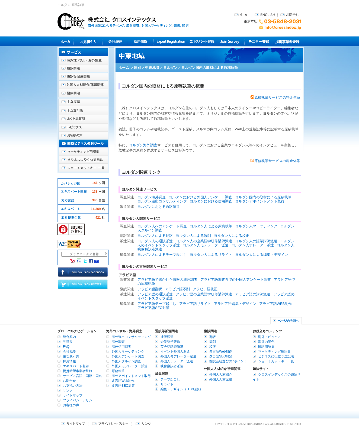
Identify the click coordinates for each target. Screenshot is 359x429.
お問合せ (289, 14)
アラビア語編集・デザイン (235, 304)
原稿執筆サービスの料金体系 (275, 97)
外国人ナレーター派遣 (177, 361)
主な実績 (83, 103)
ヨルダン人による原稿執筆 (211, 226)
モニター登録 (259, 41)
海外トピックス (83, 127)
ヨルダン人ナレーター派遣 (253, 245)
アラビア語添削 (177, 289)
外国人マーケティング (128, 351)
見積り (88, 41)
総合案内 (69, 337)
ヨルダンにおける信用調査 (211, 201)
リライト (167, 384)
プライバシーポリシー (79, 400)
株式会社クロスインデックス (123, 21)
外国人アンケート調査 (128, 356)
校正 (212, 347)
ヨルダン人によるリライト (211, 255)
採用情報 (141, 41)
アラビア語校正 (205, 289)
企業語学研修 (170, 342)
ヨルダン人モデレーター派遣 (206, 245)
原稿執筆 (118, 371)
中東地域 (152, 68)
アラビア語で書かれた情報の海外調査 (167, 280)
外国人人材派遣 (220, 379)
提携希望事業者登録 (77, 371)
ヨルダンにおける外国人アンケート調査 (200, 197)
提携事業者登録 (287, 41)
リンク (68, 390)
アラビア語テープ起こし (156, 304)
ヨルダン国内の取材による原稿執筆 (263, 197)
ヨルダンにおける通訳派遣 (158, 207)
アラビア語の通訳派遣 (155, 294)
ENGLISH (265, 14)
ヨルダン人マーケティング (256, 226)
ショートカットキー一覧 (83, 168)
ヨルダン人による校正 (231, 236)
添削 (212, 342)
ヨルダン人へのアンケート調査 (162, 226)
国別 (137, 68)
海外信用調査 (121, 347)
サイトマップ (72, 395)
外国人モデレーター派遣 (130, 366)
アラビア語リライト (195, 304)
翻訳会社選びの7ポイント (228, 361)
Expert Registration (171, 41)
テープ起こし (170, 379)
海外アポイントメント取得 (131, 376)
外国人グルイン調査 (126, 361)
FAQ (66, 347)
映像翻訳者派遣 (172, 366)
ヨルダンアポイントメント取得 (259, 201)
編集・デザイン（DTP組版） (182, 389)
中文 (241, 14)
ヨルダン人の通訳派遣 (155, 241)
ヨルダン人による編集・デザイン (261, 255)
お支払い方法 (72, 386)
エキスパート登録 (202, 41)
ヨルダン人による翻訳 (155, 236)
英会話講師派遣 (172, 347)
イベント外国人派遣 (175, 351)
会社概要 (115, 41)
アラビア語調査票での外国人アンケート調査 (235, 280)
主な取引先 (83, 111)
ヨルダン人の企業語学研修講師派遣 (204, 241)
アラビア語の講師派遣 (252, 294)
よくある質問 (83, 119)
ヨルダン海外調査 (143, 145)
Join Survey (230, 41)
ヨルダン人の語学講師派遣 (256, 241)
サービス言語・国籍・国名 (82, 376)
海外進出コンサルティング (131, 337)
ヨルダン (170, 68)
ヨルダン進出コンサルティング (162, 201)
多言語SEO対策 (123, 386)
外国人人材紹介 (220, 374)
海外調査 (118, 342)
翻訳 (212, 337)
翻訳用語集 (266, 347)
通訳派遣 (167, 337)
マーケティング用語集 (83, 152)
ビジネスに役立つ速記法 (83, 160)
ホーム (123, 68)
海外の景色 (266, 342)
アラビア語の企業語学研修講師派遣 (204, 294)
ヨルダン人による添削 (193, 236)
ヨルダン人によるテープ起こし (162, 255)
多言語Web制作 (123, 381)
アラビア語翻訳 (149, 289)
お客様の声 (83, 135)
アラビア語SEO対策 (153, 308)
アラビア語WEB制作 (275, 304)
